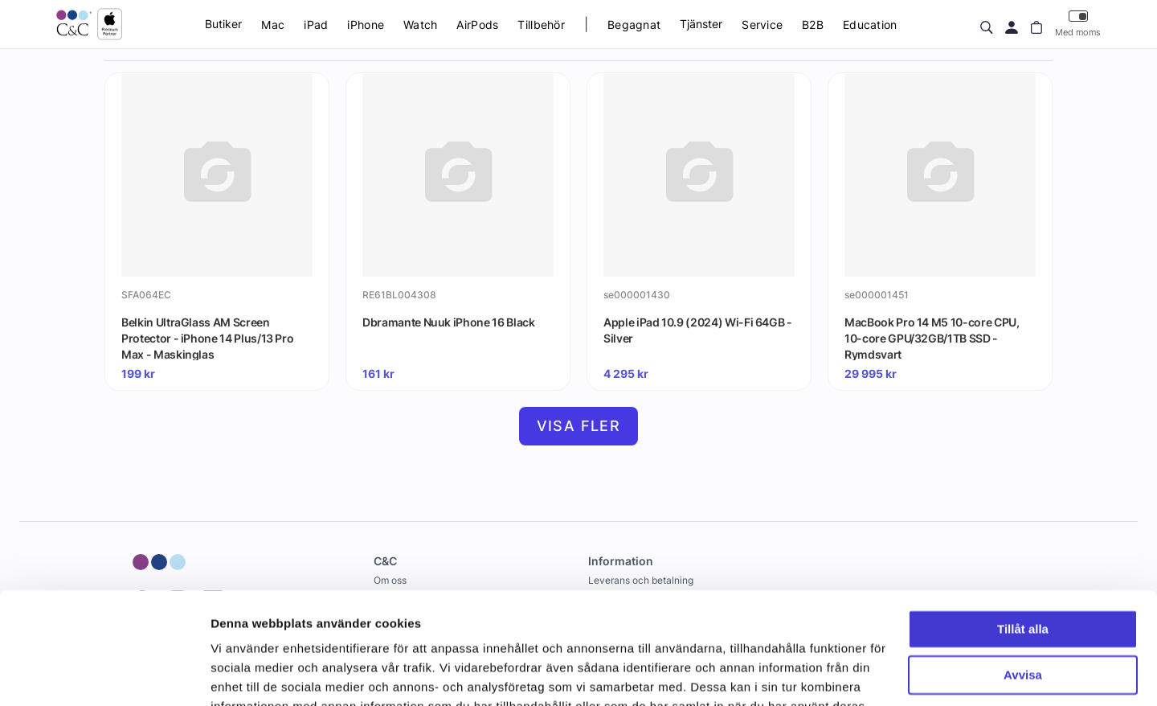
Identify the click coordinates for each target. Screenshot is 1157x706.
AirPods (477, 24)
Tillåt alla (1023, 533)
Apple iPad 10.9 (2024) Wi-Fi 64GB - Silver (697, 330)
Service (762, 24)
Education (870, 24)
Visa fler (579, 425)
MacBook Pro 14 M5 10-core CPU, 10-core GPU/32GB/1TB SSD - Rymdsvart (932, 337)
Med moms (1078, 24)
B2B (813, 24)
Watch (420, 24)
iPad (316, 24)
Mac (272, 24)
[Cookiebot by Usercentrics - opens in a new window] (104, 675)
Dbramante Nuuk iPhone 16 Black (448, 322)
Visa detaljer (246, 674)
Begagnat (633, 24)
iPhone (365, 24)
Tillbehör (541, 24)
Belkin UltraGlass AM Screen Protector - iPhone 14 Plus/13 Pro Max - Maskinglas (207, 337)
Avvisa (1023, 578)
